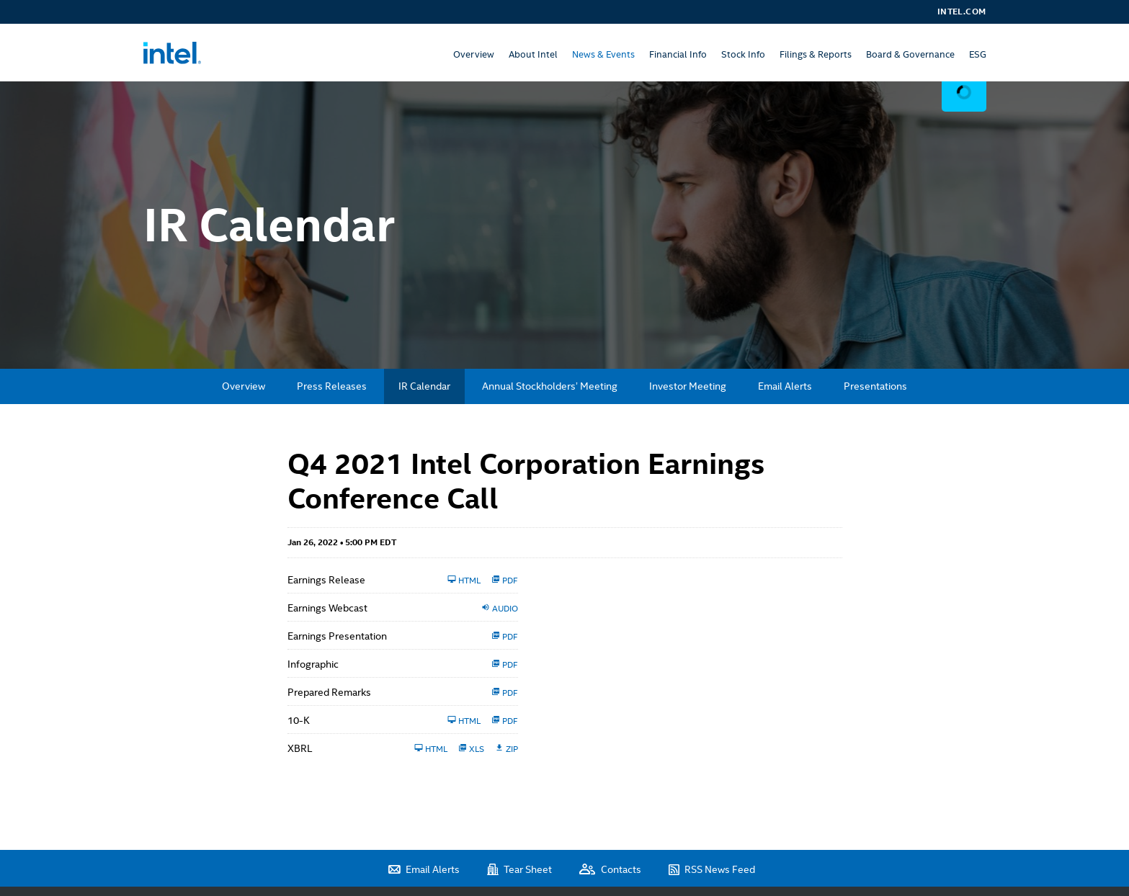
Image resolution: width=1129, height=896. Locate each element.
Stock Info (743, 54)
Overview (473, 54)
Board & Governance (910, 54)
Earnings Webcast (327, 607)
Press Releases (332, 386)
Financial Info (678, 54)
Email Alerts (785, 386)
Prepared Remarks (329, 692)
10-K (298, 720)
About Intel (533, 54)
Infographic (313, 664)
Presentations (875, 386)
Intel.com (961, 11)
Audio (499, 608)
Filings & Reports (816, 54)
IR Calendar (424, 386)
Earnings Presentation (337, 636)
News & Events (603, 54)
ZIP (506, 748)
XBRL (299, 748)
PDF (504, 580)
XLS (471, 748)
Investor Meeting (687, 386)
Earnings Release (326, 579)
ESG (977, 54)
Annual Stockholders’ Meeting (549, 386)
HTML (464, 580)
